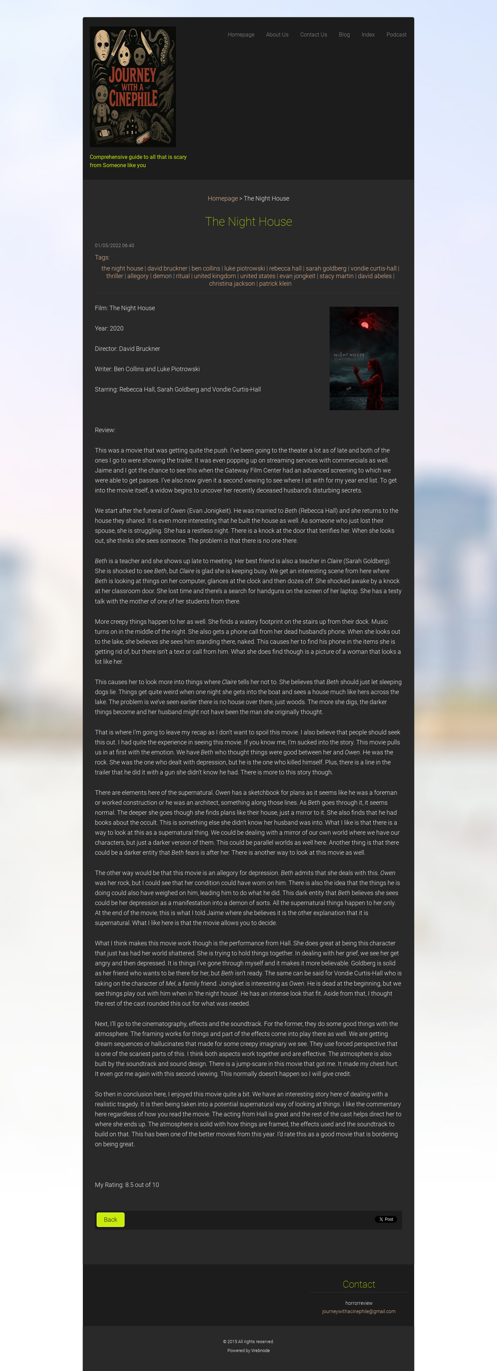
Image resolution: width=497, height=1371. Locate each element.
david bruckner (167, 268)
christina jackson (232, 283)
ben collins (206, 268)
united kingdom (215, 276)
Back (110, 1219)
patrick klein (275, 283)
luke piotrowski (244, 268)
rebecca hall (285, 268)
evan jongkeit (297, 276)
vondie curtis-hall (374, 268)
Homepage (223, 198)
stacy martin (337, 276)
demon (162, 276)
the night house (122, 268)
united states (257, 276)
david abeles (375, 276)
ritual (183, 276)
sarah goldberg (326, 268)
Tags (101, 257)
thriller (114, 276)
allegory (138, 276)
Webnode (260, 1350)
